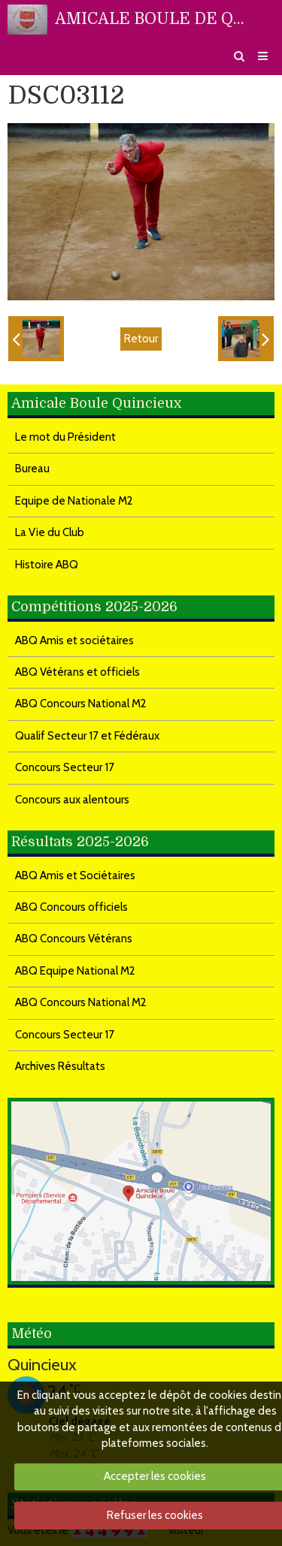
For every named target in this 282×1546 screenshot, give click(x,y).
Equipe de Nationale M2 (74, 501)
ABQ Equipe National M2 (75, 971)
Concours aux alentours (72, 799)
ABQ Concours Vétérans (73, 938)
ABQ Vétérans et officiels (77, 672)
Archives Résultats (60, 1066)
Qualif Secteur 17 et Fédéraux (87, 736)
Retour (141, 338)
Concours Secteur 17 (64, 767)
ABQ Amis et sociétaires (74, 640)
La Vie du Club (49, 532)
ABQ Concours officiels (71, 907)
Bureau (32, 468)
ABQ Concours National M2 (81, 703)
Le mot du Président (65, 437)
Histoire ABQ (46, 564)
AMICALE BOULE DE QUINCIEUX (154, 19)
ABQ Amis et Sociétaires (75, 875)
